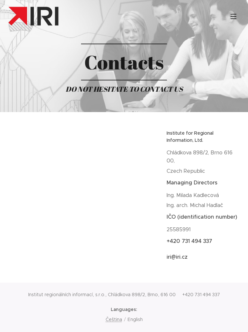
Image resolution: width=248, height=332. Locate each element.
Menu (233, 16)
